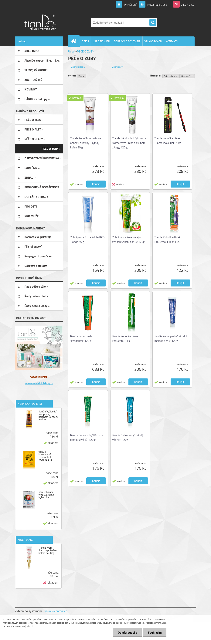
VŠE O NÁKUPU (101, 41)
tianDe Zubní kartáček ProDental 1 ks (125, 338)
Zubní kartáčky (78, 67)
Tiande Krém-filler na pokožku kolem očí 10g (48, 550)
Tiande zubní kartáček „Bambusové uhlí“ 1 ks (168, 140)
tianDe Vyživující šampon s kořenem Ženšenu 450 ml (49, 415)
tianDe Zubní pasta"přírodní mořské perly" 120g (171, 338)
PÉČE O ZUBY (85, 51)
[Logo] (41, 22)
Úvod (71, 51)
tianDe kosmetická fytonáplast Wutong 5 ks (46, 455)
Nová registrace (157, 4)
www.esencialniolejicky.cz (39, 383)
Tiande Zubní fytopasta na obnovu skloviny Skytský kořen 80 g (85, 143)
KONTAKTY (172, 41)
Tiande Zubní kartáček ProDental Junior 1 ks (168, 239)
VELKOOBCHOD (153, 41)
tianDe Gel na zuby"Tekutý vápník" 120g (127, 437)
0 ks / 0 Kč (187, 4)
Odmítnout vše (127, 632)
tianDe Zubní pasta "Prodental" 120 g (81, 338)
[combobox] (171, 76)
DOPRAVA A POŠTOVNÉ (127, 41)
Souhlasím (155, 632)
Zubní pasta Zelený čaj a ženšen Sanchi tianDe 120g (128, 239)
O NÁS (85, 41)
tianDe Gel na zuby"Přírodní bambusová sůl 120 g (86, 437)
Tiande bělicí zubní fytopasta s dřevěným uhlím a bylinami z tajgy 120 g (129, 143)
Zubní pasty (118, 67)
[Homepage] (75, 41)
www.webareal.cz (55, 611)
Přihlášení (130, 4)
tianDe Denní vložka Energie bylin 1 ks (47, 495)
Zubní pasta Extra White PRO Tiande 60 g (87, 239)
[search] (152, 22)
